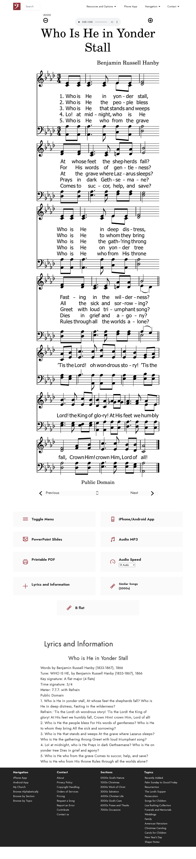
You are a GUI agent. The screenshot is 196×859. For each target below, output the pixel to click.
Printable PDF (43, 559)
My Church (19, 805)
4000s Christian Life (112, 814)
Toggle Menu (43, 519)
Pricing (61, 814)
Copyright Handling (68, 805)
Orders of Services (67, 809)
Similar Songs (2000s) (128, 586)
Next (134, 492)
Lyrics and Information (51, 584)
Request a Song (66, 819)
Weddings (150, 832)
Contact (171, 6)
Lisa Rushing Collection (158, 823)
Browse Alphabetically (25, 809)
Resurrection (152, 805)
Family (148, 837)
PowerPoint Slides (47, 539)
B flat (79, 607)
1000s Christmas (109, 800)
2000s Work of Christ (112, 805)
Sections (106, 790)
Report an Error (66, 823)
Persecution (151, 814)
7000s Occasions (110, 828)
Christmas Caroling (155, 846)
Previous (52, 492)
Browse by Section (23, 814)
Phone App (130, 6)
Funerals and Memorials (158, 828)
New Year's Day (153, 855)
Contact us (63, 832)
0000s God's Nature (112, 796)
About (60, 796)
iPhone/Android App (136, 519)
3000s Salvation (109, 809)
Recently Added (154, 796)
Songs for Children (155, 819)
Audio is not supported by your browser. (98, 22)
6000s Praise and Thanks (114, 823)
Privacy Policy (64, 800)
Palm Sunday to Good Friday (161, 800)
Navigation (151, 6)
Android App (20, 800)
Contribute (63, 828)
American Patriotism (156, 841)
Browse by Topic (22, 819)
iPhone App (20, 796)
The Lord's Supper (155, 809)
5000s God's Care (111, 819)
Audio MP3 (128, 539)
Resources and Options (100, 6)
